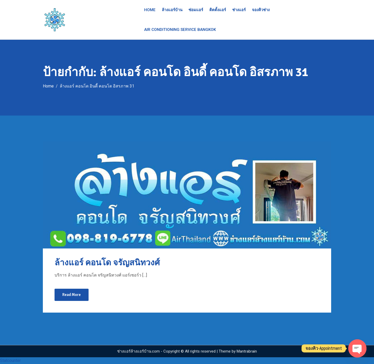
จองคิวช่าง (261, 10)
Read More (71, 294)
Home (150, 10)
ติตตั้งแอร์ (217, 10)
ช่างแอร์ (239, 10)
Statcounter (10, 360)
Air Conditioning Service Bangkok (180, 29)
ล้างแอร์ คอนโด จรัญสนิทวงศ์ (107, 263)
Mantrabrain (247, 351)
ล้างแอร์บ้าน (172, 10)
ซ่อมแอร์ (196, 10)
